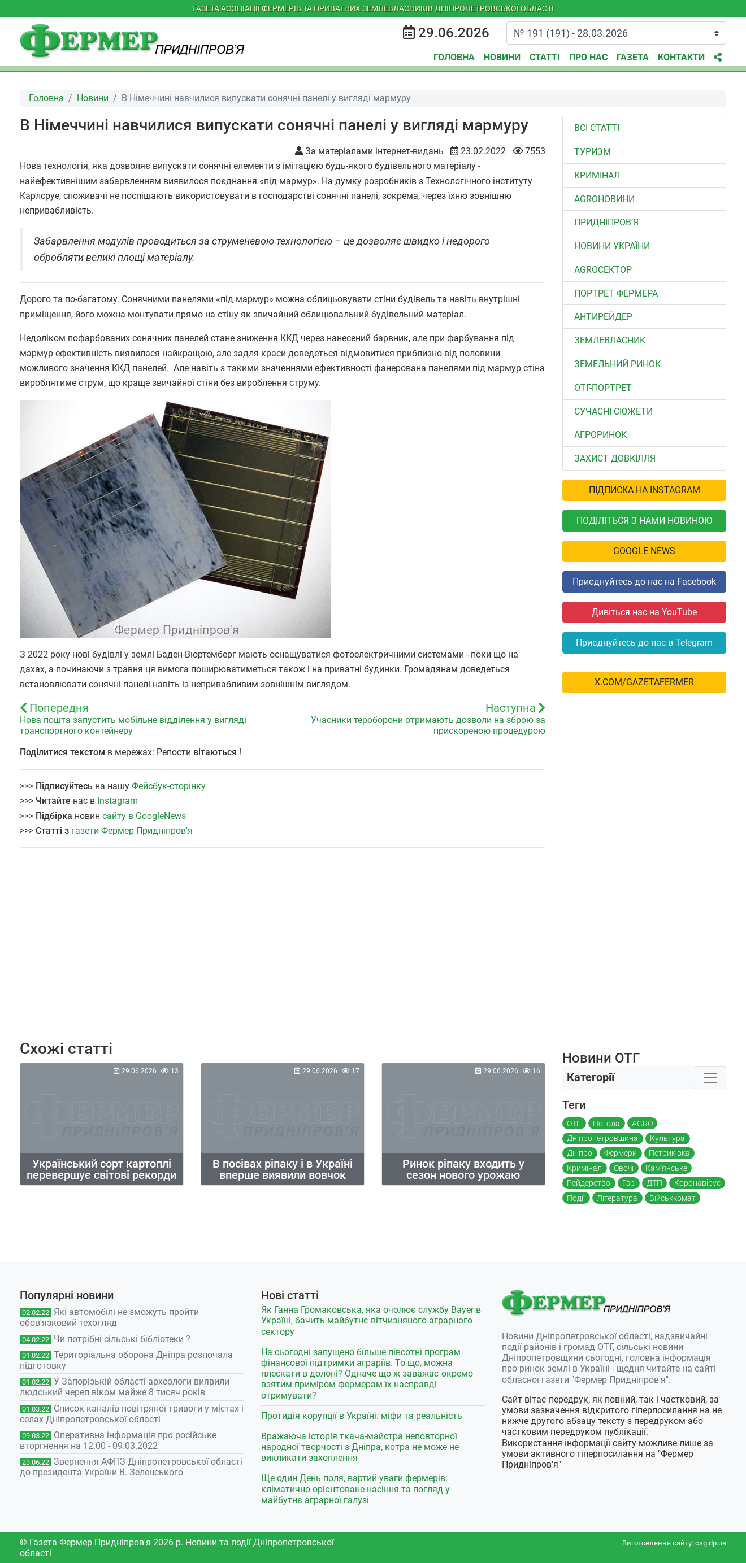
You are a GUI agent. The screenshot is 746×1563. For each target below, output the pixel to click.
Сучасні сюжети (613, 411)
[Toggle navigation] (710, 1077)
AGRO (642, 1123)
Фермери (620, 1152)
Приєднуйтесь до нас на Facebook (644, 581)
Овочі (624, 1168)
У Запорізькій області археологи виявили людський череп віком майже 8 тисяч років (124, 1386)
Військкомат (672, 1198)
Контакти (681, 57)
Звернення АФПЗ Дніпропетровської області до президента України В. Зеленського (131, 1467)
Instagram (117, 800)
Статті (545, 57)
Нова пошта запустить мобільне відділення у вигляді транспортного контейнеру (133, 725)
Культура (667, 1138)
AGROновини (604, 199)
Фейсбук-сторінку (169, 786)
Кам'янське (666, 1168)
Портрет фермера (616, 293)
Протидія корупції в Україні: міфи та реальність (361, 1415)
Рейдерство (588, 1182)
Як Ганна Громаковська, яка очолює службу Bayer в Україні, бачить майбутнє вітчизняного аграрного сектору (371, 1320)
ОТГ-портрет (603, 387)
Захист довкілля (615, 458)
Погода (606, 1123)
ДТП (654, 1182)
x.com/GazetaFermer (644, 682)
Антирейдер (603, 316)
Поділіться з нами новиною (644, 520)
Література (617, 1198)
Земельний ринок (617, 364)
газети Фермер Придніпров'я (132, 830)
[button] (717, 57)
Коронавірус (697, 1182)
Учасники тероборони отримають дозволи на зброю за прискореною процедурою (428, 725)
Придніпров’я (606, 222)
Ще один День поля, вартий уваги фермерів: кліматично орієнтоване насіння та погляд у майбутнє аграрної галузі (355, 1489)
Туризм (592, 151)
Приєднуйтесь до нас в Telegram (644, 642)
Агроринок (600, 434)
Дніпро (579, 1152)
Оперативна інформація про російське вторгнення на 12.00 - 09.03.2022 (118, 1440)
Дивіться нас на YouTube (644, 612)
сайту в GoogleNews (144, 816)
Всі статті (596, 128)
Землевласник (609, 340)
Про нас (588, 57)
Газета (633, 57)
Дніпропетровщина (602, 1138)
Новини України (612, 246)
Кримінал (597, 175)
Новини (502, 57)
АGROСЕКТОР (603, 269)
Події (576, 1198)
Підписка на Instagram (644, 490)
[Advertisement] (282, 951)
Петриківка (669, 1152)
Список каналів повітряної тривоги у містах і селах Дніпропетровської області (132, 1414)
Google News (644, 551)
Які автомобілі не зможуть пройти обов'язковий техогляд (109, 1317)
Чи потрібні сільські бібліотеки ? (122, 1339)
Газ (628, 1182)
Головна (454, 57)
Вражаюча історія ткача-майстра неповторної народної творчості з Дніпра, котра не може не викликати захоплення (360, 1447)
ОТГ (574, 1123)
